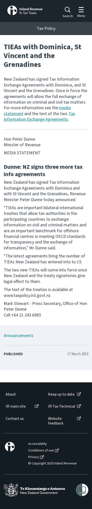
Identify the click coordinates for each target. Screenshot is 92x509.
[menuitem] (22, 394)
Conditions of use (41, 450)
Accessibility (37, 444)
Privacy (33, 457)
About (11, 394)
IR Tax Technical (61, 406)
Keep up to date (61, 394)
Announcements (18, 336)
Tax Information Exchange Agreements (39, 116)
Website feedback (55, 421)
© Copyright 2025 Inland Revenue (52, 463)
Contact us (15, 418)
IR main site (16, 406)
